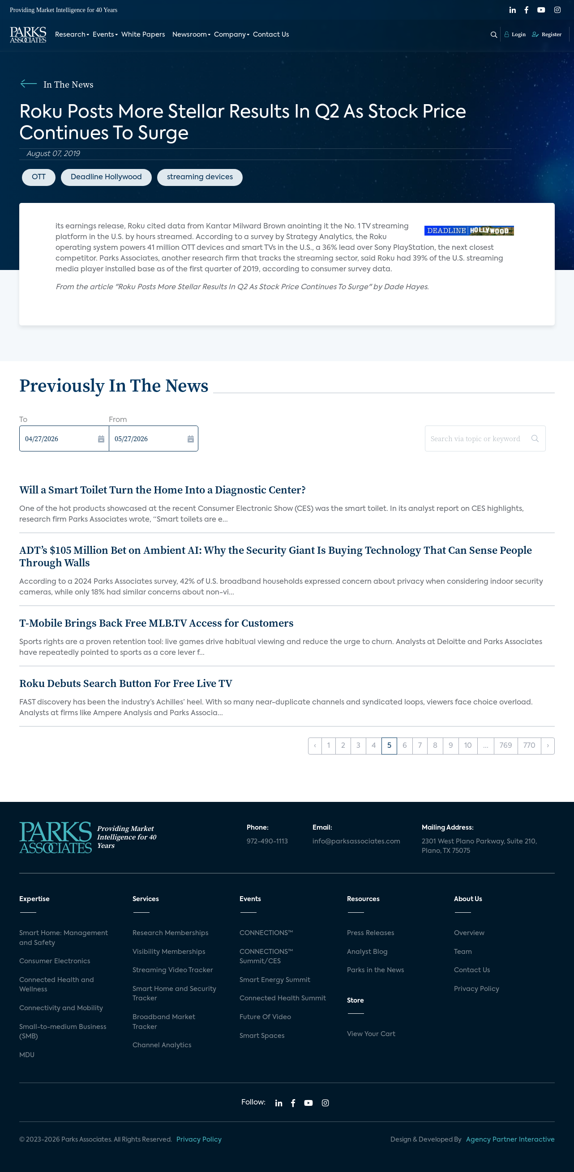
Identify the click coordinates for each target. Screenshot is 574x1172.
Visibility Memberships (169, 952)
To (23, 420)
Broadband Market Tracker (164, 1022)
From (118, 420)
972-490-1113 (267, 842)
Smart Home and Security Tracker (174, 994)
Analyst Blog (367, 952)
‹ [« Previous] (315, 746)
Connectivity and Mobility (61, 1008)
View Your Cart (371, 1034)
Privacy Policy (476, 989)
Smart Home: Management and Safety (63, 938)
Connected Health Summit (283, 998)
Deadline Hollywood (106, 177)
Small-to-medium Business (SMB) (63, 1032)
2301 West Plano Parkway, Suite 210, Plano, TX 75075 (479, 847)
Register (546, 34)
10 (468, 746)
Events (103, 35)
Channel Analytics (162, 1045)
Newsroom (189, 35)
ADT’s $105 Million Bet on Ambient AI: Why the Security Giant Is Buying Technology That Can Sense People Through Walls (275, 556)
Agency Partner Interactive (510, 1140)
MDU (26, 1055)
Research (70, 35)
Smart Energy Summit (275, 980)
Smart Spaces (262, 1036)
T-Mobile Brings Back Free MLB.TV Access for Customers (156, 623)
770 (529, 746)
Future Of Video (265, 1017)
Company (230, 35)
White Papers (143, 35)
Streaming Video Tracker (173, 970)
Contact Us (271, 35)
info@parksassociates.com (356, 842)
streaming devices (200, 177)
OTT (39, 177)
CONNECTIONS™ (266, 933)
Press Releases (370, 933)
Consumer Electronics (54, 961)
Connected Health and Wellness (56, 985)
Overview (469, 933)
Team (463, 952)
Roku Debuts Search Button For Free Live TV (125, 683)
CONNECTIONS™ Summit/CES (266, 957)
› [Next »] (548, 746)
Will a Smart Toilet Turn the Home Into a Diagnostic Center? (162, 489)
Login (515, 34)
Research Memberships (171, 933)
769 (506, 746)
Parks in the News (375, 970)
